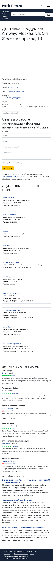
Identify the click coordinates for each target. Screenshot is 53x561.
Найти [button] (49, 15)
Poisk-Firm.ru (12, 6)
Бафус (4, 373)
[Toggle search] (42, 6)
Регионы (5, 11)
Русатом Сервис (7, 461)
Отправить (7, 168)
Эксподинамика (7, 408)
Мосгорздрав (6, 426)
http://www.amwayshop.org (15, 91)
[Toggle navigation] (48, 6)
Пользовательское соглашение (16, 558)
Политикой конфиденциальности (15, 176)
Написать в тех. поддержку (24, 554)
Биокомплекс (6, 443)
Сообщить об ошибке (11, 113)
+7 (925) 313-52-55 (14, 87)
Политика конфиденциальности (16, 556)
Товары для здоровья (14, 98)
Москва (5, 19)
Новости (7, 554)
